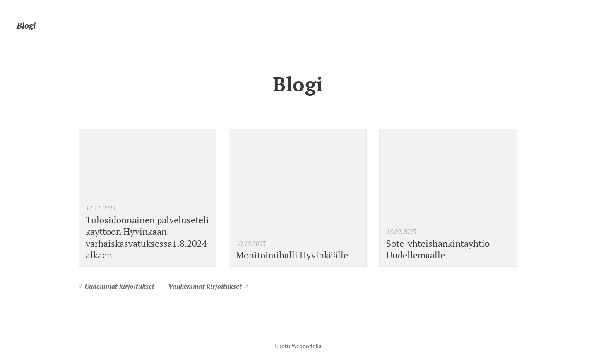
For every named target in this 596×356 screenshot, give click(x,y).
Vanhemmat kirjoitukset (205, 286)
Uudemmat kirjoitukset (119, 286)
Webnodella (306, 346)
